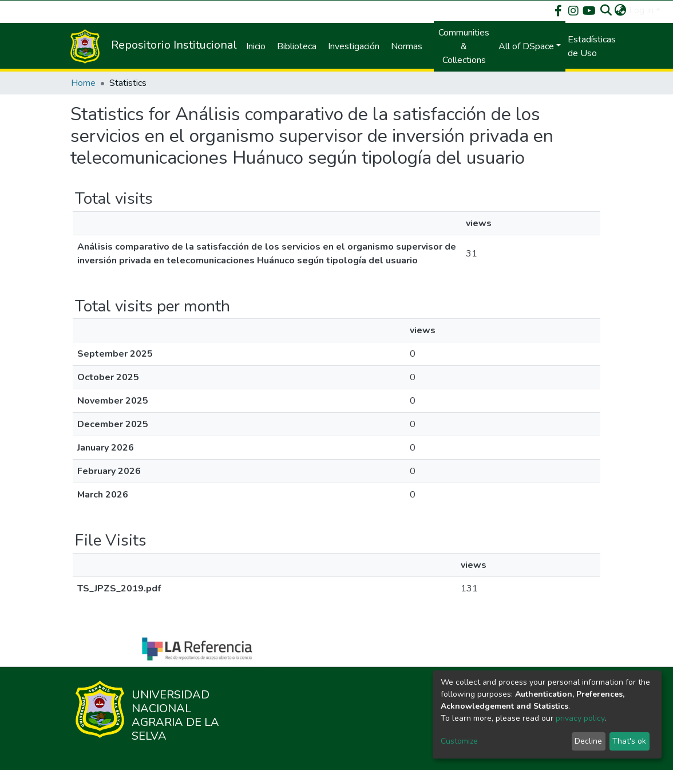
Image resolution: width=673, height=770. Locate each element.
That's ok (629, 741)
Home (83, 83)
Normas (406, 46)
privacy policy (580, 718)
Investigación (353, 46)
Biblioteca (296, 46)
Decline (588, 741)
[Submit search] (606, 10)
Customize (459, 741)
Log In (641, 10)
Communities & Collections (463, 46)
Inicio (256, 46)
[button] (620, 10)
